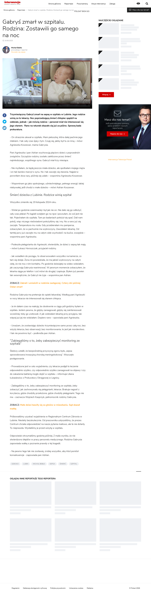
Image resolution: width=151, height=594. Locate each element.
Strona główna (54, 4)
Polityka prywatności (58, 588)
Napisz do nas (116, 134)
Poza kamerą (82, 4)
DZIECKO (15, 464)
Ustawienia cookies (76, 588)
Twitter (4, 122)
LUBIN (25, 464)
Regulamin (15, 588)
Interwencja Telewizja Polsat (120, 160)
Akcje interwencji (98, 4)
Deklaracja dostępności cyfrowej (35, 588)
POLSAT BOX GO (81, 11)
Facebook (4, 115)
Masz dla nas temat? (140, 10)
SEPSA (52, 464)
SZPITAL (74, 464)
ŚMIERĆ (63, 464)
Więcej (105, 95)
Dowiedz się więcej (18, 52)
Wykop (4, 128)
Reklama (90, 588)
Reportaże (68, 4)
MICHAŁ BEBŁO (39, 464)
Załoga (112, 4)
